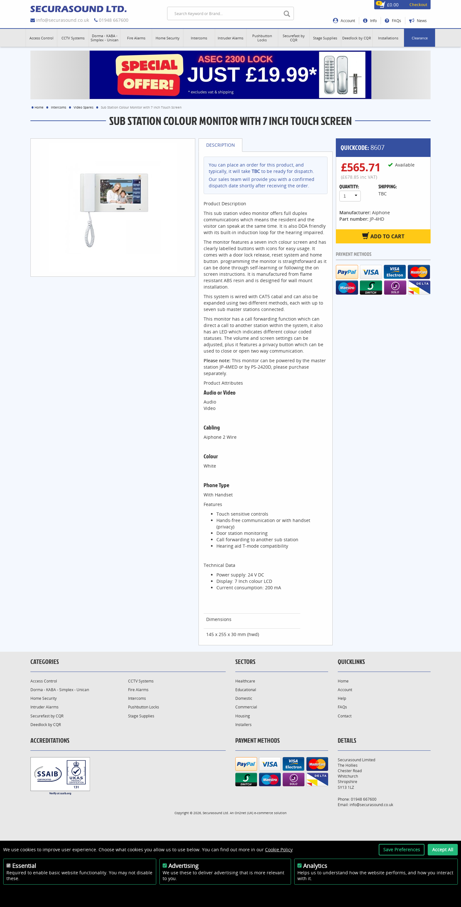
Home (39, 107)
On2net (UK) (244, 813)
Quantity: (349, 186)
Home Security (43, 698)
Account (344, 20)
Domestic (243, 698)
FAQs (393, 20)
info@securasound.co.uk (62, 20)
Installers (243, 724)
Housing (242, 716)
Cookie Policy (279, 849)
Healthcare (245, 681)
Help (342, 698)
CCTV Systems (141, 681)
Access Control (43, 681)
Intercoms (58, 107)
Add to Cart (383, 236)
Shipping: (387, 186)
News (418, 20)
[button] (41, 38)
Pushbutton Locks (143, 707)
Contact (345, 716)
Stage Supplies (141, 716)
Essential (24, 866)
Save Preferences (401, 849)
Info (370, 20)
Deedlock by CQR (45, 724)
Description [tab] (220, 145)
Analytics (315, 866)
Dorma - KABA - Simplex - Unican (59, 689)
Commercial (246, 707)
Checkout (418, 4)
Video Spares (83, 107)
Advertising (183, 866)
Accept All (442, 849)
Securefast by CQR (46, 716)
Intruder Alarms (44, 707)
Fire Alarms (138, 689)
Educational (245, 689)
